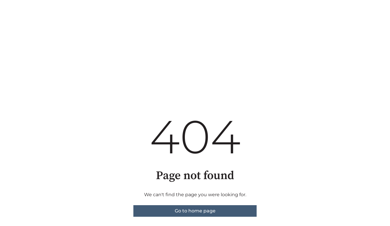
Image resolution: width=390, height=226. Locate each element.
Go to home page (195, 211)
